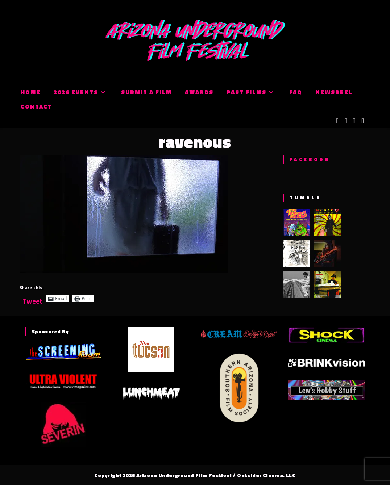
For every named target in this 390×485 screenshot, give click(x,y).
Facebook (310, 159)
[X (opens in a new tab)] (337, 121)
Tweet (32, 298)
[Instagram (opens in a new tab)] (354, 121)
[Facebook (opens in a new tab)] (345, 121)
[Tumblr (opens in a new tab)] (362, 121)
